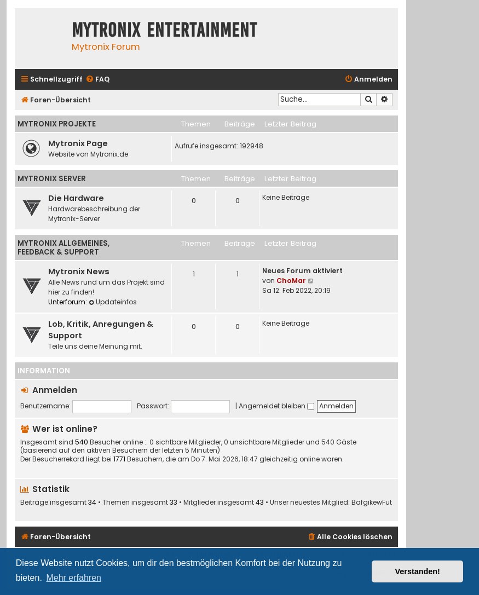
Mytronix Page (78, 143)
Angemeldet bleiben (276, 406)
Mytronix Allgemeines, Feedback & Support (63, 247)
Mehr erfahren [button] (73, 577)
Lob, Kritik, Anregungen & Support (100, 330)
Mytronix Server (52, 179)
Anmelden (54, 390)
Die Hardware (76, 198)
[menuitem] (97, 79)
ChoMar (291, 280)
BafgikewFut (371, 502)
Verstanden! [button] (417, 571)
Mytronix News (78, 271)
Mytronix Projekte (57, 124)
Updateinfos (113, 302)
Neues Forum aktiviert (302, 270)
